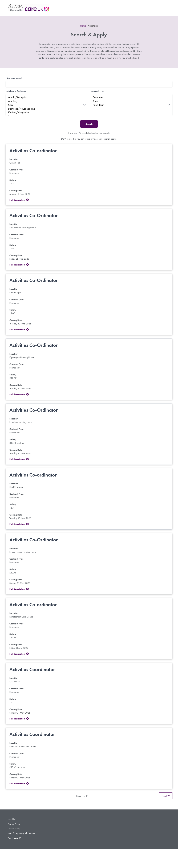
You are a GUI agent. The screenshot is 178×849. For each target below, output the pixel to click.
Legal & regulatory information (21, 833)
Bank (131, 101)
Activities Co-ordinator (33, 151)
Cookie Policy (14, 828)
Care (47, 105)
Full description (19, 199)
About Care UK (14, 838)
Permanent (131, 97)
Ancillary (47, 101)
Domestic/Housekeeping (47, 109)
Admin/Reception (47, 97)
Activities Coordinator (32, 669)
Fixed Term (131, 105)
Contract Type (97, 90)
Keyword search (14, 77)
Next (165, 795)
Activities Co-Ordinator (33, 215)
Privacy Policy (14, 824)
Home (83, 25)
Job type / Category (16, 90)
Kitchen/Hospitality (47, 112)
